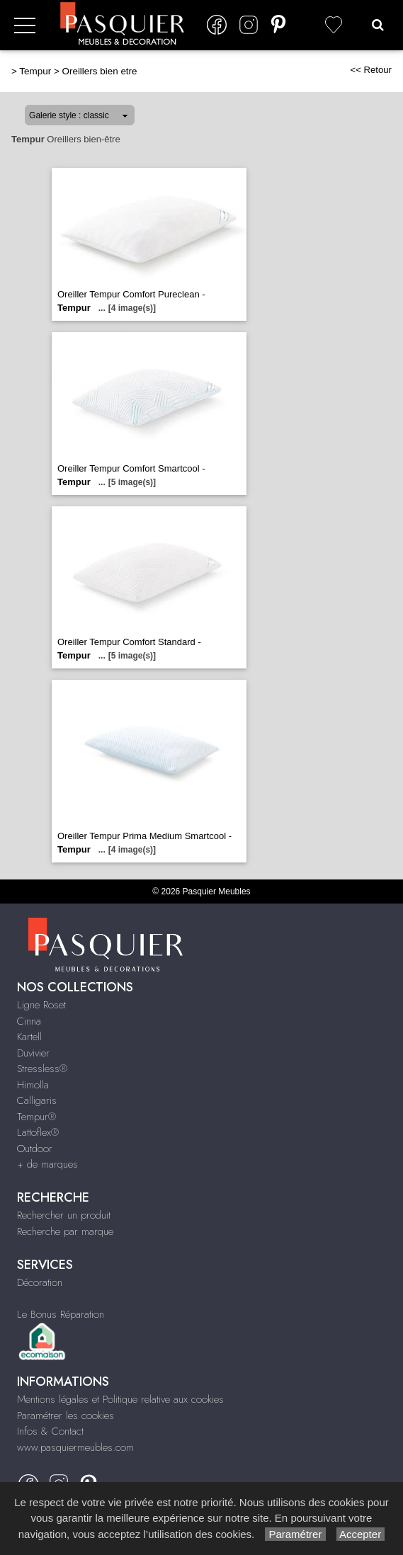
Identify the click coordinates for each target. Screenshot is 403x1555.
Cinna (29, 1021)
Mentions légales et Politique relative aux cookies (120, 1399)
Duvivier (33, 1053)
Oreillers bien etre (99, 71)
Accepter (361, 1534)
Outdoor (34, 1148)
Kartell (29, 1036)
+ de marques (47, 1164)
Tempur (35, 71)
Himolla (33, 1085)
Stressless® (42, 1068)
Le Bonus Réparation (60, 1314)
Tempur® (36, 1116)
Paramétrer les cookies (65, 1415)
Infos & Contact (50, 1431)
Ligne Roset (41, 1005)
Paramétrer (295, 1534)
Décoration (39, 1282)
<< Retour (371, 69)
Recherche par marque (65, 1231)
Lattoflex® (38, 1132)
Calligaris (37, 1100)
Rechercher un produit (63, 1215)
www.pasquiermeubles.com (75, 1447)
